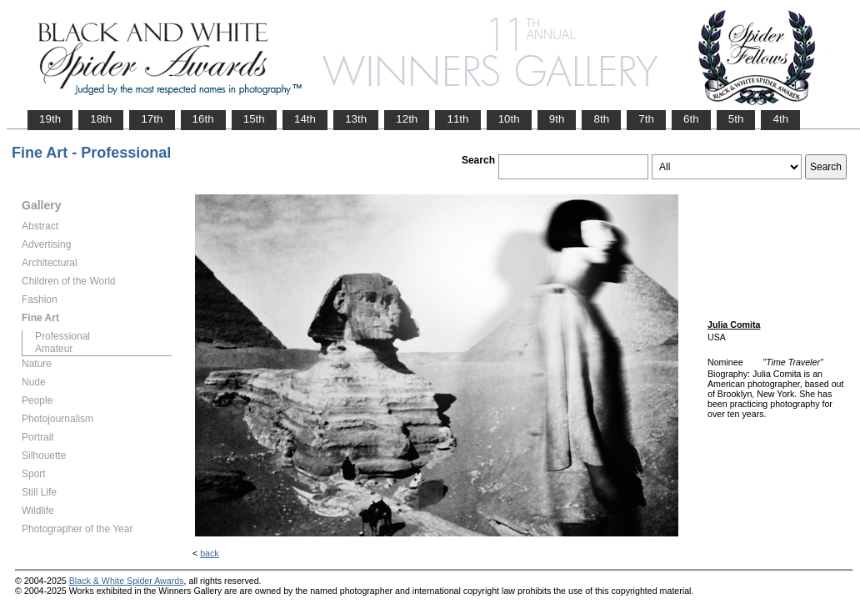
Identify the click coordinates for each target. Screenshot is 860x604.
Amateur (53, 349)
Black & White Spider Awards (126, 581)
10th (509, 119)
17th (152, 119)
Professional (62, 336)
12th (407, 119)
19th (50, 119)
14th (305, 119)
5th (736, 119)
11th (458, 119)
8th (601, 119)
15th (254, 119)
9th (557, 119)
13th (356, 119)
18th (101, 119)
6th (691, 119)
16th (203, 119)
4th (780, 119)
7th (646, 119)
